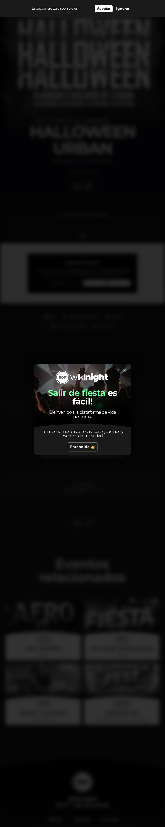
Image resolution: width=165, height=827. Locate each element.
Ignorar (123, 9)
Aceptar (103, 9)
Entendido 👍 (82, 447)
